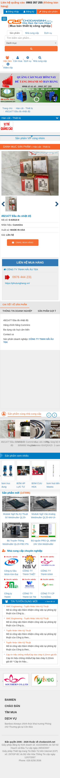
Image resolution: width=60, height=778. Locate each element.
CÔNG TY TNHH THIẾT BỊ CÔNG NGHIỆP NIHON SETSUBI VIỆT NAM (29, 573)
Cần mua (17, 59)
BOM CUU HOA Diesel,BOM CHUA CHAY (38, 485)
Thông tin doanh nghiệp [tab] (17, 311)
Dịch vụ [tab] (48, 33)
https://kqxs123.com (45, 765)
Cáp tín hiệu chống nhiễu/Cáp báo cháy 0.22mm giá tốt (31, 654)
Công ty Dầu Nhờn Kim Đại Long (11, 573)
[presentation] (49, 415)
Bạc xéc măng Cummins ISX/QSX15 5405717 (42, 444)
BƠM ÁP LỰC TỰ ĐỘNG (21, 485)
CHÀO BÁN (12, 706)
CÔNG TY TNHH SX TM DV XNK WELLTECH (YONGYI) (29, 595)
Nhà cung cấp (40, 59)
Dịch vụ (28, 59)
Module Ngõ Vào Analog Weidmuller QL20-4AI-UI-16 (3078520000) (43, 516)
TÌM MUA (11, 712)
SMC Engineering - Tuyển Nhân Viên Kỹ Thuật (27, 606)
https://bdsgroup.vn (25, 765)
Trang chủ (7, 108)
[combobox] (31, 43)
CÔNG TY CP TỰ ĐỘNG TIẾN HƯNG (47, 595)
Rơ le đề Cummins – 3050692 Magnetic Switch (27, 444)
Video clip (8, 66)
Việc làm (7, 59)
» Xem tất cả (50, 601)
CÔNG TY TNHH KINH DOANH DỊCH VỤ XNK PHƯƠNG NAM (47, 573)
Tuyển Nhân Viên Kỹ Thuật (18, 630)
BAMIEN (10, 699)
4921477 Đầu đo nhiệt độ (17, 111)
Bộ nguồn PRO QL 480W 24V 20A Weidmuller (43, 542)
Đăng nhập (12, 11)
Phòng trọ (10, 765)
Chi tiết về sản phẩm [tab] (15, 304)
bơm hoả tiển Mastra (53, 485)
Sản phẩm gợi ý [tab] (47, 311)
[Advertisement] (29, 379)
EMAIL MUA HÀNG (22, 242)
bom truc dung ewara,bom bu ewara (7, 485)
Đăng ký (29, 11)
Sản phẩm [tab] (15, 33)
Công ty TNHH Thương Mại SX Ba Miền (10, 595)
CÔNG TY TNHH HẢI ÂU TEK (21, 269)
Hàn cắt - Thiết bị (24, 108)
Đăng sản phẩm (48, 11)
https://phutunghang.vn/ (17, 283)
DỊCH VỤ (11, 718)
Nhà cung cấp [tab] (32, 33)
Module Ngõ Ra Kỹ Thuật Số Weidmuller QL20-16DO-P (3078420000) (15, 516)
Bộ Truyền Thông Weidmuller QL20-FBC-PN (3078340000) (16, 542)
